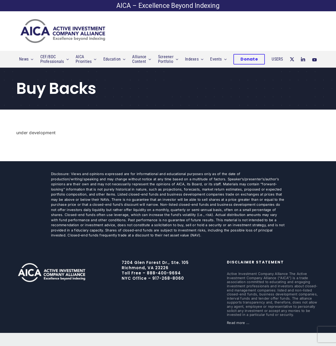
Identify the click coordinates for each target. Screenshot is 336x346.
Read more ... (238, 323)
